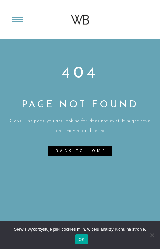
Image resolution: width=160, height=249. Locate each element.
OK (82, 239)
